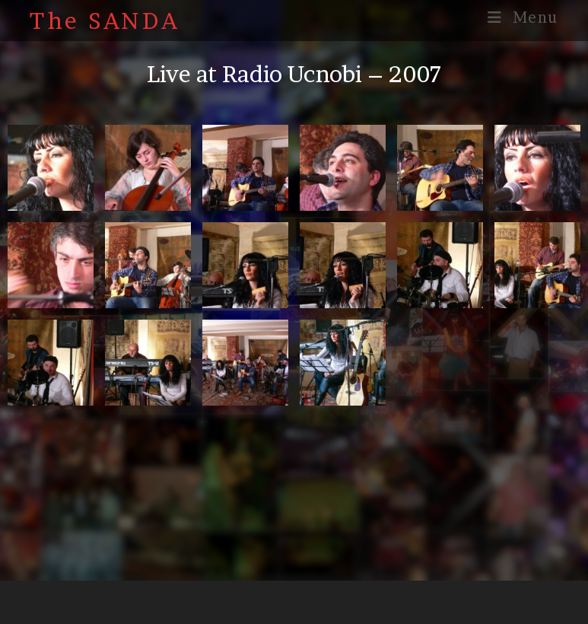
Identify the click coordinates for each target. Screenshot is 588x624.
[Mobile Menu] (523, 17)
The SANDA (105, 20)
